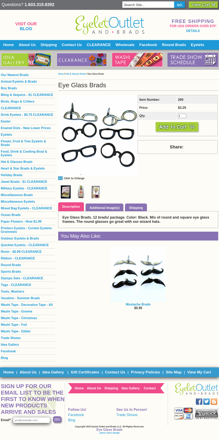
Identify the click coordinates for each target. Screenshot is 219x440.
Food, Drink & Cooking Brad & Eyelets (24, 153)
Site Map (174, 372)
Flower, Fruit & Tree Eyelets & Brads (23, 143)
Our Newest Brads (15, 75)
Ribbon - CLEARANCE (18, 258)
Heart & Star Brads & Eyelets (23, 168)
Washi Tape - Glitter (16, 331)
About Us (27, 45)
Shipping (48, 45)
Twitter (209, 398)
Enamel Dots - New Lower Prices (26, 128)
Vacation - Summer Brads (20, 298)
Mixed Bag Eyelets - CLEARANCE (26, 208)
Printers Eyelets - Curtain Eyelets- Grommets (27, 229)
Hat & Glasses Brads (76, 74)
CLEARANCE (99, 45)
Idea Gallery (10, 344)
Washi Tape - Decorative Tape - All (27, 304)
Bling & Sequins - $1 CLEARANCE (27, 95)
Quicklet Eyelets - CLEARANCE (25, 245)
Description (71, 206)
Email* (6, 420)
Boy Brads (9, 88)
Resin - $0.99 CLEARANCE (21, 251)
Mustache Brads (138, 304)
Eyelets (197, 45)
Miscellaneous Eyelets (18, 201)
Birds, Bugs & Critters (17, 101)
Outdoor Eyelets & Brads (20, 238)
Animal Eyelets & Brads (19, 81)
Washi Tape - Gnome (16, 311)
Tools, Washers (12, 291)
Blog (26, 28)
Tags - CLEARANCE (16, 285)
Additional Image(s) (104, 208)
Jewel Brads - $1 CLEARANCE (24, 181)
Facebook (148, 45)
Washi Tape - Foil (14, 324)
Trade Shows (11, 338)
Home (8, 45)
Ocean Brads (11, 215)
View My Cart (199, 372)
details (193, 31)
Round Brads (174, 45)
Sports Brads (11, 271)
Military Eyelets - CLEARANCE (24, 188)
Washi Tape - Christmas (19, 318)
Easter (6, 121)
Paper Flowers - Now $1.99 (21, 221)
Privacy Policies (145, 372)
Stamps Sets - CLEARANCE (22, 278)
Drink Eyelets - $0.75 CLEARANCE (27, 114)
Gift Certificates (85, 372)
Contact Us (72, 45)
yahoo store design (109, 433)
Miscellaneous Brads (17, 195)
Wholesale (125, 45)
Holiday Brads (12, 175)
